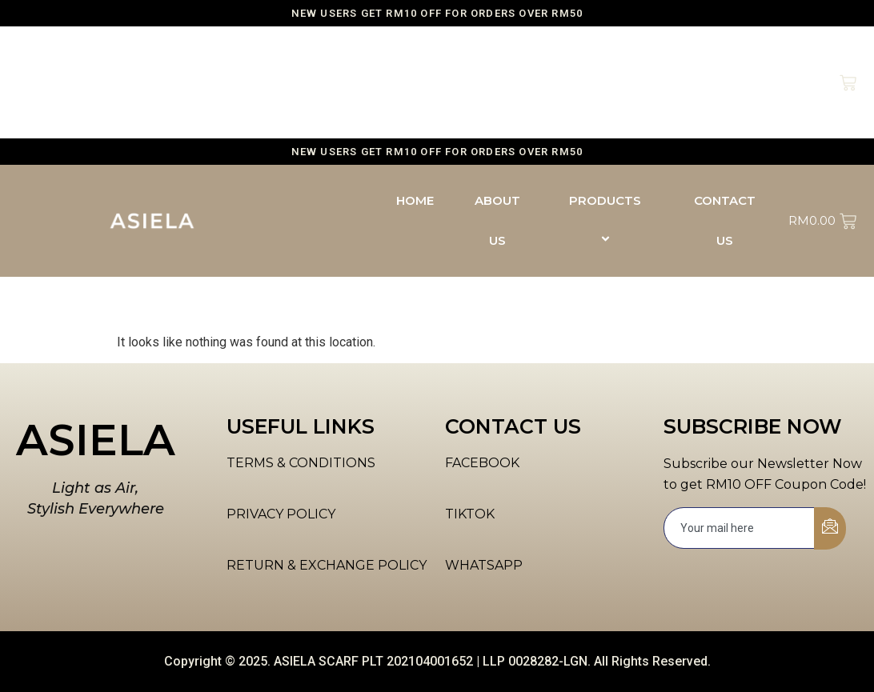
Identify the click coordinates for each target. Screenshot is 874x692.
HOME (415, 62)
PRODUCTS (607, 82)
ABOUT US (497, 82)
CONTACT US (725, 82)
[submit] (830, 528)
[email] (740, 528)
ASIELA (95, 440)
